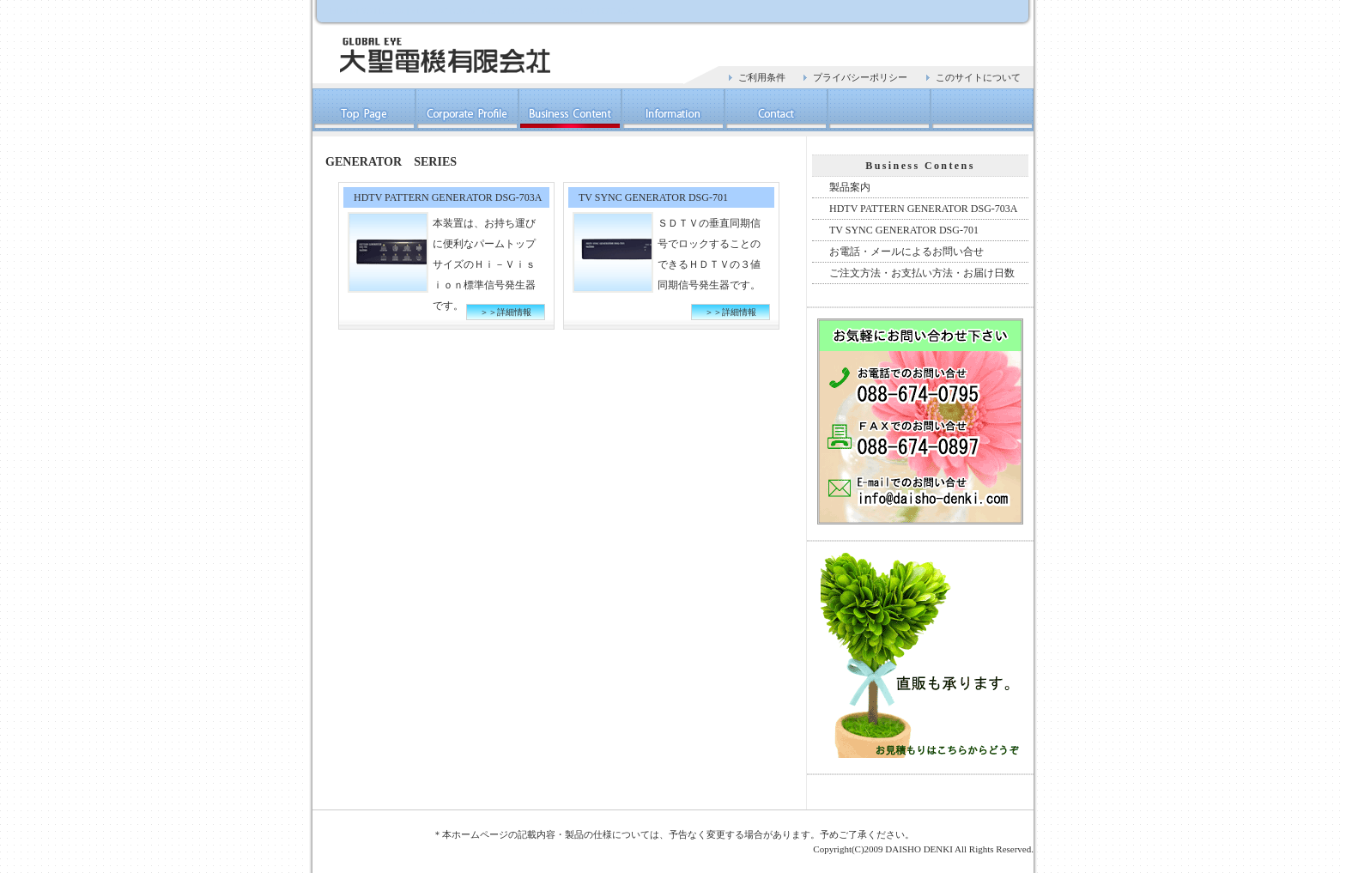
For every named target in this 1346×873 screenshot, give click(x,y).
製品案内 (849, 187)
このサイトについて (978, 77)
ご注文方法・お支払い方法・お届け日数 (922, 273)
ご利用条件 (761, 77)
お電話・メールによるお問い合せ (906, 252)
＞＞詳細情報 (505, 312)
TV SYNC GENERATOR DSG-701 (904, 230)
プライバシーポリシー (860, 77)
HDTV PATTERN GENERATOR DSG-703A (923, 209)
